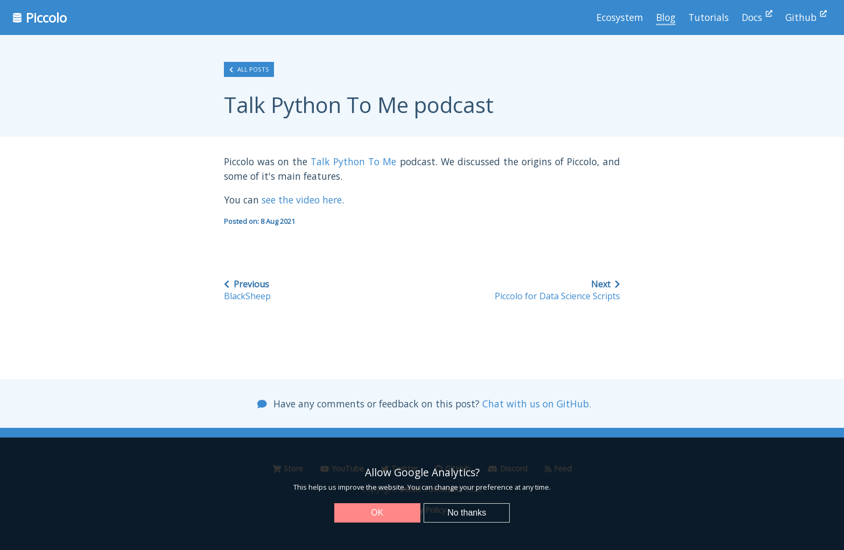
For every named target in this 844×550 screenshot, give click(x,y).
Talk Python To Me (353, 161)
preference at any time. (513, 487)
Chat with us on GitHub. (536, 403)
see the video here (302, 199)
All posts (249, 70)
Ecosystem (619, 17)
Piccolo (40, 17)
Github (806, 17)
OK (377, 512)
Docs (757, 17)
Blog (666, 17)
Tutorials (708, 17)
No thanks (466, 512)
